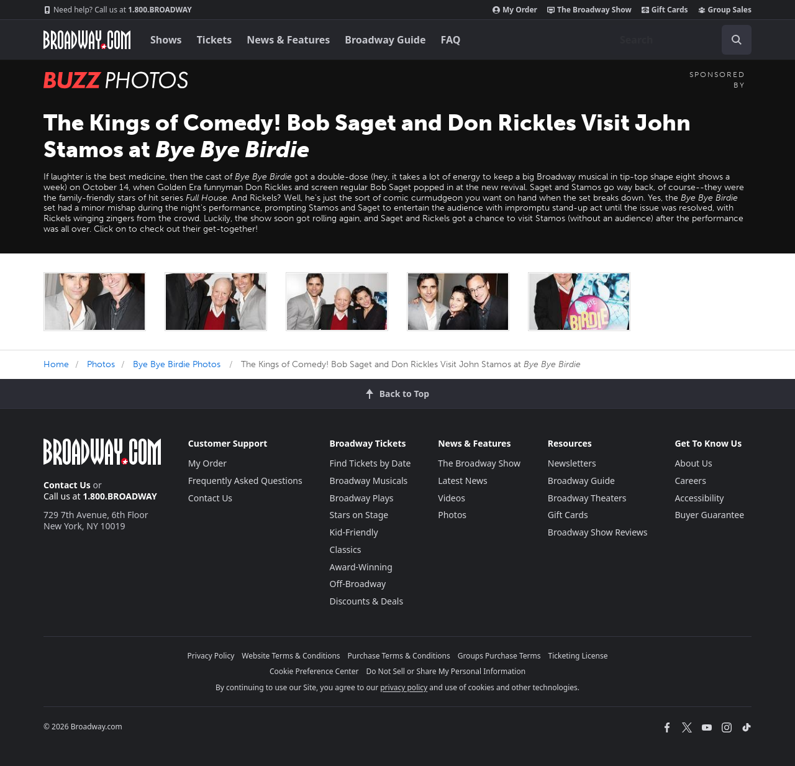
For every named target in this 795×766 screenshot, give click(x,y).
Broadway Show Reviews (598, 532)
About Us (693, 463)
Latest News (463, 480)
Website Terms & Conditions (291, 655)
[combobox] (681, 40)
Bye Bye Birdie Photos (176, 364)
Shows (166, 40)
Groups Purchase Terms (499, 655)
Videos (451, 498)
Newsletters (572, 463)
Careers (690, 480)
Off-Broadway (358, 584)
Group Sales (725, 10)
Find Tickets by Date (370, 463)
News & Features (288, 40)
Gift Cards (665, 10)
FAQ (451, 40)
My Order (515, 10)
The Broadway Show (589, 10)
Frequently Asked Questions (245, 480)
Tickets (214, 40)
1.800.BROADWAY (117, 10)
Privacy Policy (211, 655)
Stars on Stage (359, 515)
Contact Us (67, 485)
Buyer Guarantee (709, 515)
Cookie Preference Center (314, 671)
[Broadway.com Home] (86, 39)
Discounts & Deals (367, 601)
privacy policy (403, 687)
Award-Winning (361, 567)
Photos (101, 364)
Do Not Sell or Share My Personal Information (445, 671)
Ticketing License (578, 655)
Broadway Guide (385, 40)
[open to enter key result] (737, 40)
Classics (345, 549)
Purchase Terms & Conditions (399, 655)
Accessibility (699, 498)
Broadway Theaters (587, 498)
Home (56, 364)
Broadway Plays (362, 498)
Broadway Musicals (369, 480)
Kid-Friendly (354, 532)
